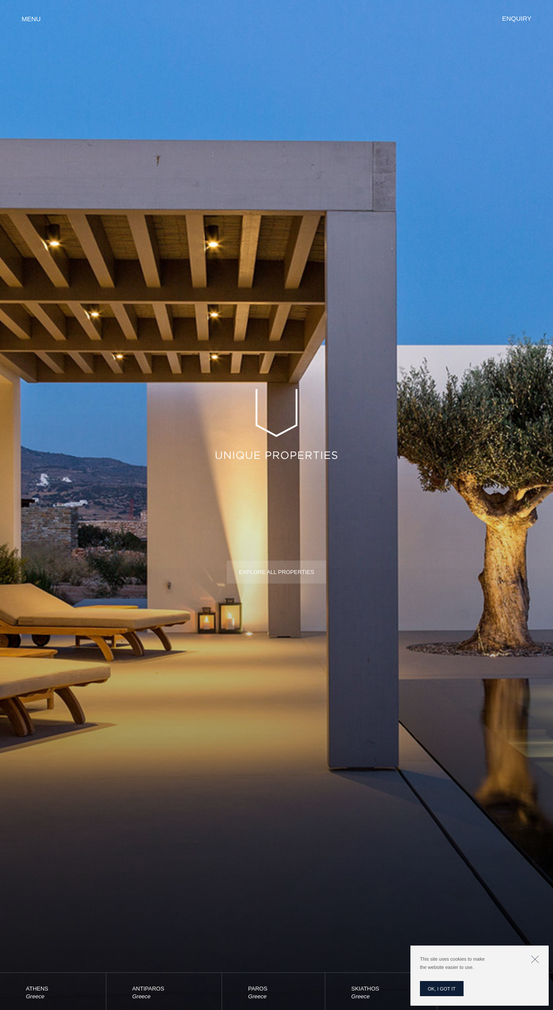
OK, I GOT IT (442, 988)
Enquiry (516, 18)
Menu (31, 18)
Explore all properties (276, 572)
